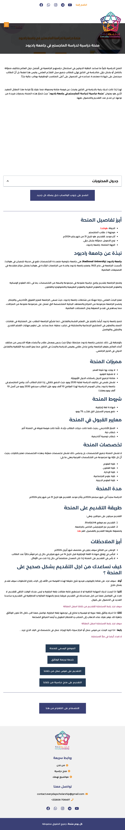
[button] (6, 24)
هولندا (104, 228)
